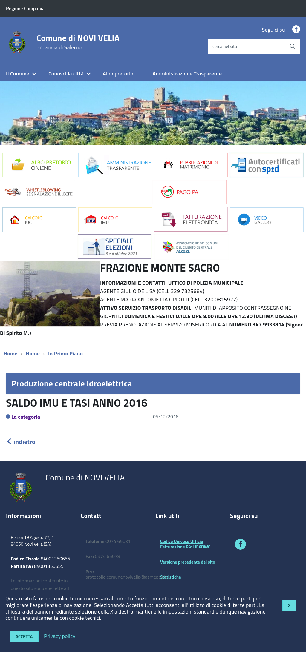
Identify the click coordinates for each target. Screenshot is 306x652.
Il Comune (17, 74)
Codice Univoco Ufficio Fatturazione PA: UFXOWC (185, 544)
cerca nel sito (224, 46)
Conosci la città (66, 74)
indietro (20, 441)
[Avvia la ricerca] (292, 46)
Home (11, 353)
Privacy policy (59, 636)
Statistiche (170, 577)
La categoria (25, 417)
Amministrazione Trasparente (187, 74)
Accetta (24, 636)
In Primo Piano (65, 353)
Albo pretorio (118, 74)
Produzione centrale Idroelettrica (71, 383)
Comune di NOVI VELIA (78, 42)
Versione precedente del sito (187, 562)
